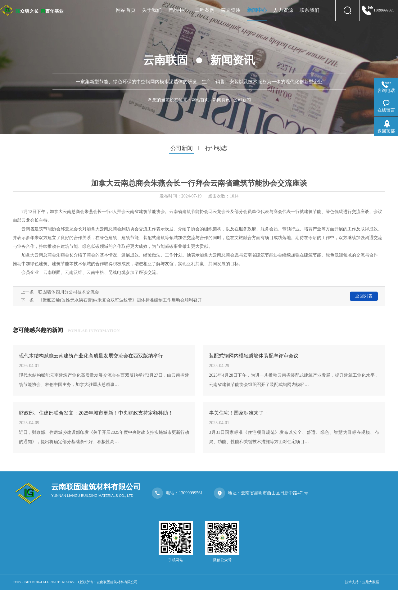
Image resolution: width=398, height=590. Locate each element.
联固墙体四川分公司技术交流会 (68, 292)
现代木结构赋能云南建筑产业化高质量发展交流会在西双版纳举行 (91, 355)
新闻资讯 (221, 100)
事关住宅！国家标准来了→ (239, 412)
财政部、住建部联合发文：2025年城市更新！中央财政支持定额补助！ (96, 412)
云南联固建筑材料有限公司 (117, 582)
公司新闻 (181, 148)
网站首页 (200, 100)
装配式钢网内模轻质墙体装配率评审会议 (253, 355)
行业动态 (216, 148)
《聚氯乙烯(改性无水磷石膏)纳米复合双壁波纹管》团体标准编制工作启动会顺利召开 (120, 300)
